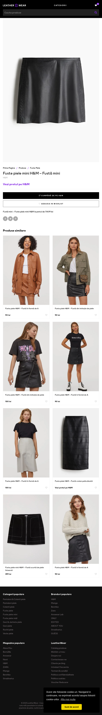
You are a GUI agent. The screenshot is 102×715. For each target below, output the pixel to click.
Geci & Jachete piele (12, 622)
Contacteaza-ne (59, 659)
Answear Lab (57, 614)
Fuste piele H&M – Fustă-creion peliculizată (74, 481)
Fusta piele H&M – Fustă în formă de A (21, 308)
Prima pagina (9, 167)
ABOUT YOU (57, 625)
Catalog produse (58, 648)
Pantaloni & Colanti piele (14, 599)
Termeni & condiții (59, 670)
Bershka (55, 606)
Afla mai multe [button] (68, 699)
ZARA (5, 667)
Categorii (60, 5)
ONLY (53, 618)
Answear (7, 655)
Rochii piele (8, 629)
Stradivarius (56, 629)
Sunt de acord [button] (72, 707)
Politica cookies (58, 678)
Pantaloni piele (10, 603)
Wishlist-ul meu (58, 651)
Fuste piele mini (10, 614)
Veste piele (8, 633)
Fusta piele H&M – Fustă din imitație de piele (74, 308)
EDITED (55, 622)
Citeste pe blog (58, 663)
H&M (5, 177)
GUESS (54, 633)
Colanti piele (8, 606)
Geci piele (7, 625)
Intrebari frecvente (60, 667)
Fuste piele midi (10, 618)
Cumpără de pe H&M (51, 195)
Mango (54, 603)
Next (5, 659)
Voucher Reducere (59, 682)
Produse (22, 167)
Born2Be (7, 651)
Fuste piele (35, 167)
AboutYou (7, 648)
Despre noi (56, 655)
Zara (53, 610)
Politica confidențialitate (62, 674)
